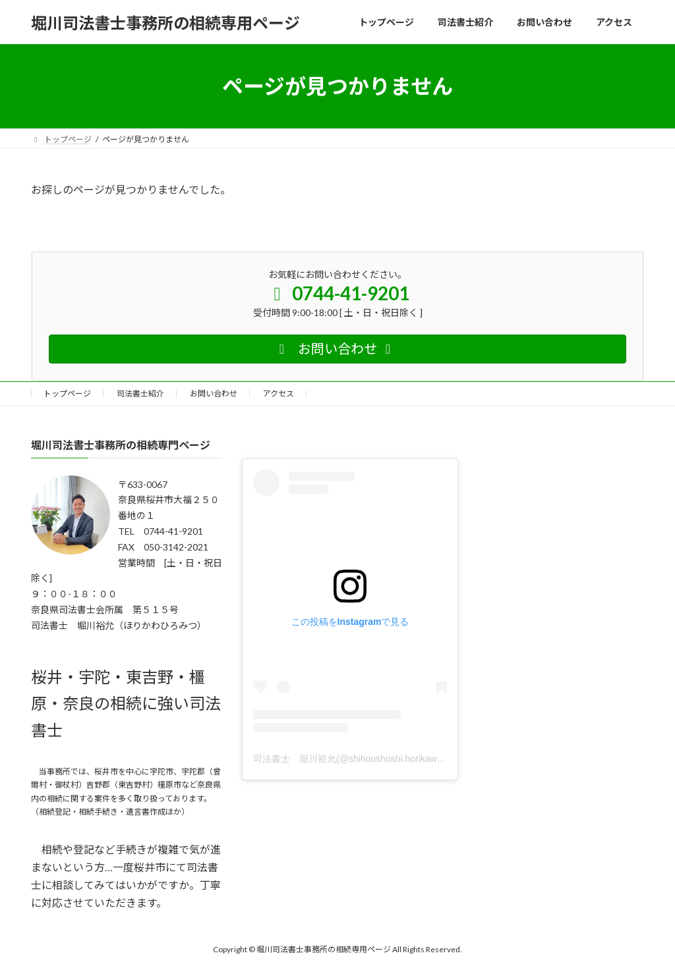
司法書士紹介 (140, 393)
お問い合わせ (213, 393)
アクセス (278, 393)
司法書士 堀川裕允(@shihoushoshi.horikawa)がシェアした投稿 (386, 758)
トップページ (67, 393)
